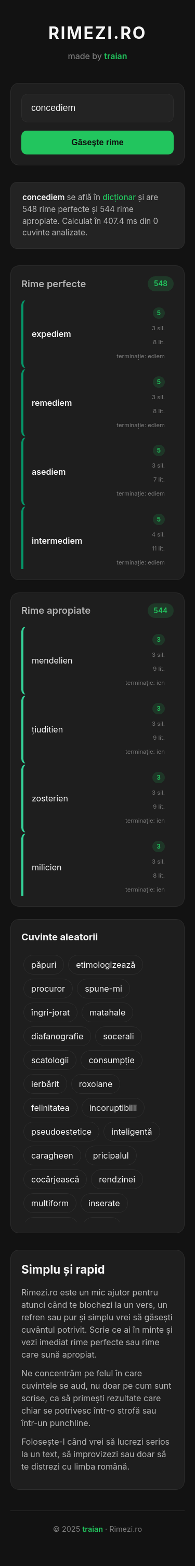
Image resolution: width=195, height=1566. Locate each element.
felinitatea (50, 1108)
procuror (48, 988)
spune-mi (103, 988)
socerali (118, 1036)
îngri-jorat (50, 1012)
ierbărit (45, 1084)
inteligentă (131, 1131)
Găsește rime (97, 142)
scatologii (50, 1060)
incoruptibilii (113, 1108)
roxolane (96, 1084)
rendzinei (117, 1179)
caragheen (52, 1155)
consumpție (111, 1060)
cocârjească (55, 1179)
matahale (107, 1012)
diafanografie (57, 1036)
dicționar (119, 197)
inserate (104, 1203)
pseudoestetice (61, 1131)
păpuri (43, 965)
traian (115, 56)
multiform (50, 1203)
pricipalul (111, 1155)
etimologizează (105, 965)
